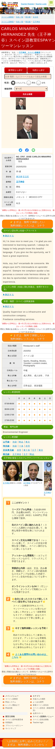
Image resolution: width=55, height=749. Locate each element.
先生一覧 (19, 17)
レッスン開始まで (12, 705)
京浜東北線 (8, 450)
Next (48, 464)
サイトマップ (10, 728)
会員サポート (38, 713)
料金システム (10, 702)
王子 (34, 450)
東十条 (26, 450)
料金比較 (8, 708)
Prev (6, 464)
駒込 (21, 442)
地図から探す (38, 70)
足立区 (35, 17)
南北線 (28, 22)
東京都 (28, 17)
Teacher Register (27, 4)
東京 (28, 442)
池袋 (14, 442)
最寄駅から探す (15, 70)
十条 (21, 446)
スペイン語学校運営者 (14, 720)
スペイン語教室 (7, 17)
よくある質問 (38, 702)
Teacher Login (40, 4)
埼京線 (6, 446)
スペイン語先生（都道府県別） (43, 709)
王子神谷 (36, 22)
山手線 (6, 442)
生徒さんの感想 (39, 699)
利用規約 (8, 722)
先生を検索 (27, 94)
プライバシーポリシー (14, 726)
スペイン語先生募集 (41, 720)
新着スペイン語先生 (41, 705)
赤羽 (28, 446)
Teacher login (38, 722)
